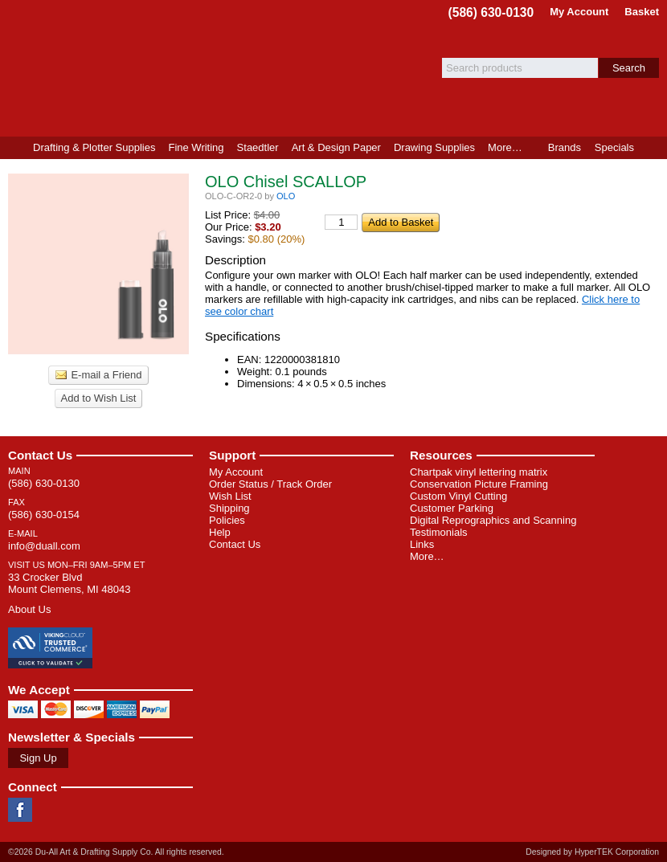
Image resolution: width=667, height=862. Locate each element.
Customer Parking (451, 508)
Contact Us (40, 455)
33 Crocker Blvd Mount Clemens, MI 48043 (69, 583)
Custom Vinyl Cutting (458, 496)
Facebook (20, 810)
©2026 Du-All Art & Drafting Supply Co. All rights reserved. (116, 852)
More (505, 147)
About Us (29, 609)
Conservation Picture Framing (479, 484)
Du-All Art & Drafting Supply (187, 68)
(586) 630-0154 (44, 515)
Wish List (230, 496)
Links (422, 544)
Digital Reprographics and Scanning (493, 520)
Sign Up (37, 758)
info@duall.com (44, 546)
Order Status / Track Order (270, 484)
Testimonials (439, 532)
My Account (579, 12)
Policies (227, 520)
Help (220, 532)
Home (13, 148)
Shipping (229, 508)
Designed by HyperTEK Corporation (592, 852)
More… (427, 556)
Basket (641, 12)
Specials (614, 147)
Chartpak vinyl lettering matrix (478, 472)
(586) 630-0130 (491, 12)
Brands (564, 147)
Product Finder (653, 148)
